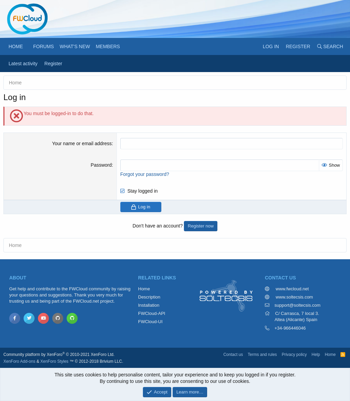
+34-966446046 (290, 328)
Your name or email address (82, 143)
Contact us (233, 354)
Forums (43, 46)
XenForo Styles (54, 361)
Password (101, 165)
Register (53, 63)
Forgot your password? (144, 174)
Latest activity (23, 63)
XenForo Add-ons (19, 361)
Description (149, 297)
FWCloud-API (151, 313)
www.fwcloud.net (291, 288)
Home (16, 46)
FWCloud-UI (150, 321)
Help (315, 354)
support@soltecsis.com (297, 305)
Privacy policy (294, 354)
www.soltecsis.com (293, 297)
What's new (75, 46)
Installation (148, 305)
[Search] (330, 46)
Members (108, 46)
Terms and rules (262, 354)
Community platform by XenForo (59, 354)
